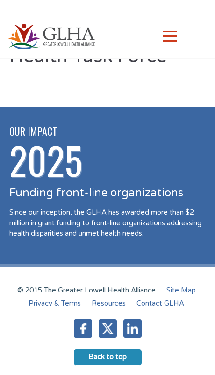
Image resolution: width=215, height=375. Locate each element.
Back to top (107, 357)
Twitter (108, 328)
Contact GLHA (160, 303)
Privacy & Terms (55, 303)
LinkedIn (132, 328)
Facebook (83, 328)
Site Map (181, 290)
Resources (109, 303)
